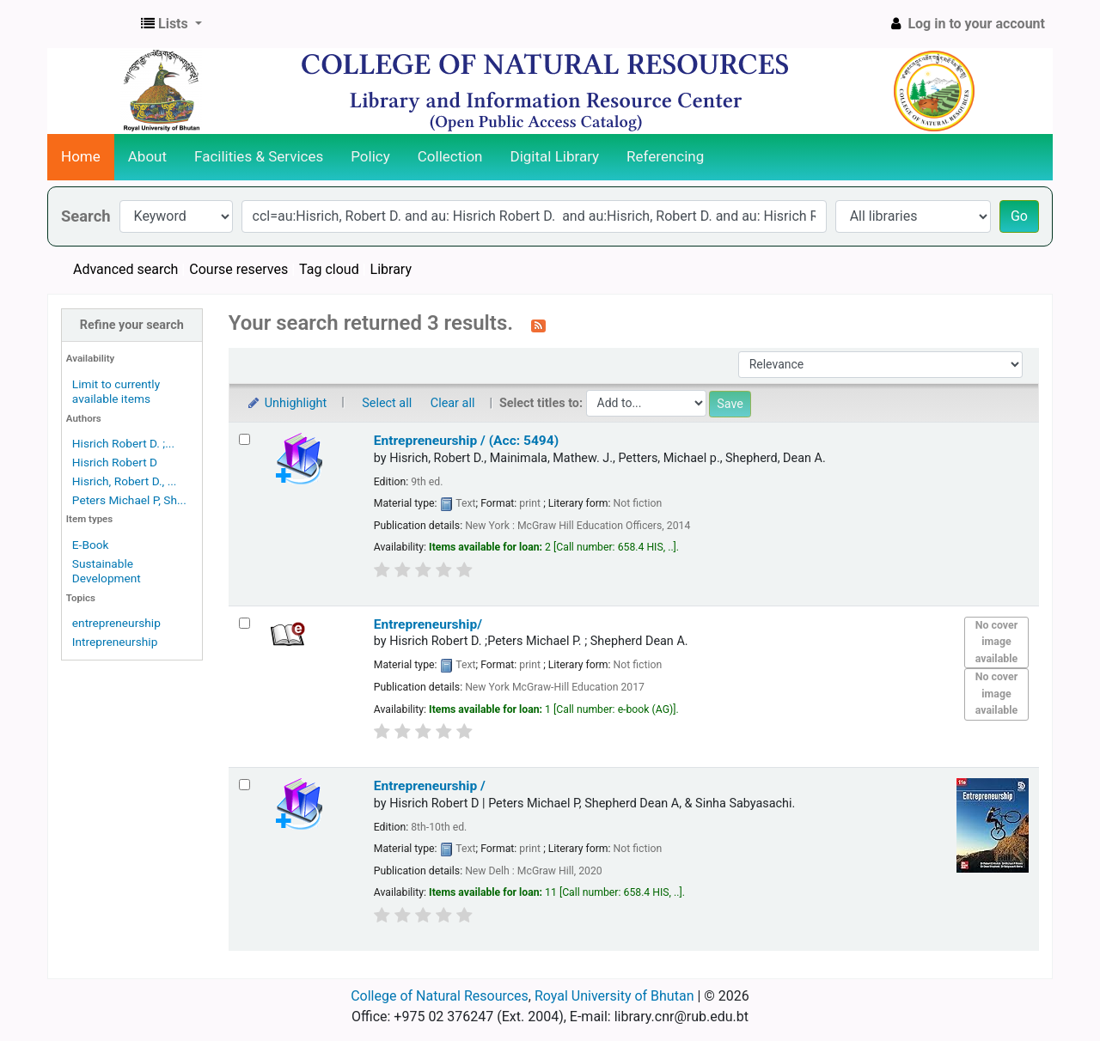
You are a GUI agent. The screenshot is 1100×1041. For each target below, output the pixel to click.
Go (1019, 216)
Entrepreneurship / (430, 786)
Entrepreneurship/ (428, 624)
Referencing (665, 156)
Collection (450, 156)
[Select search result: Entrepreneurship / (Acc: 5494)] (244, 439)
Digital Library (555, 156)
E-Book (90, 544)
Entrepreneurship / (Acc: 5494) (466, 440)
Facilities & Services (258, 156)
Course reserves (238, 269)
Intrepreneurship (115, 641)
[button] (171, 24)
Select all (387, 403)
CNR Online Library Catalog (91, 24)
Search (86, 216)
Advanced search (125, 269)
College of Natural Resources (440, 996)
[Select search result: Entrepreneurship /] (244, 784)
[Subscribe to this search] (538, 324)
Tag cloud (329, 269)
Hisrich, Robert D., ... (124, 481)
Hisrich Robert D (114, 462)
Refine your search (132, 325)
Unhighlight (286, 403)
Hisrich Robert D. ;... (123, 443)
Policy (370, 156)
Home (81, 156)
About (147, 156)
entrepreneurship (116, 623)
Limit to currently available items (116, 391)
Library (391, 269)
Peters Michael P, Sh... (129, 500)
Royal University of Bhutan (614, 996)
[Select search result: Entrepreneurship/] (244, 623)
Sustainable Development (106, 571)
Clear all (453, 403)
